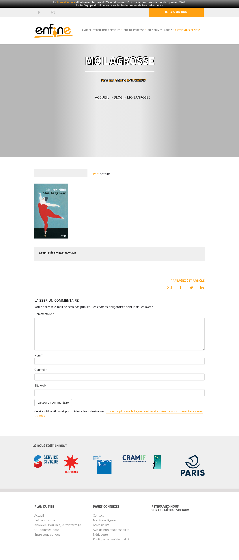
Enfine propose (134, 30)
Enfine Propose (44, 520)
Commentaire (44, 314)
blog (118, 97)
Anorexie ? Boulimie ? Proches (101, 30)
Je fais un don (176, 12)
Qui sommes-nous (46, 530)
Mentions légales (105, 520)
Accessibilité (101, 525)
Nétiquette (100, 535)
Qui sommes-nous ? (159, 30)
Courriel (40, 369)
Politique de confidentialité (111, 539)
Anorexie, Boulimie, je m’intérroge (57, 525)
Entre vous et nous (187, 30)
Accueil (102, 97)
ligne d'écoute (66, 2)
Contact (98, 515)
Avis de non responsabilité (111, 530)
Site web (40, 385)
